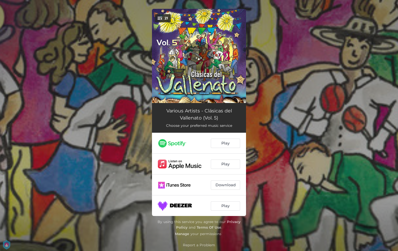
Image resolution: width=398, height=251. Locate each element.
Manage (182, 234)
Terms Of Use (209, 227)
